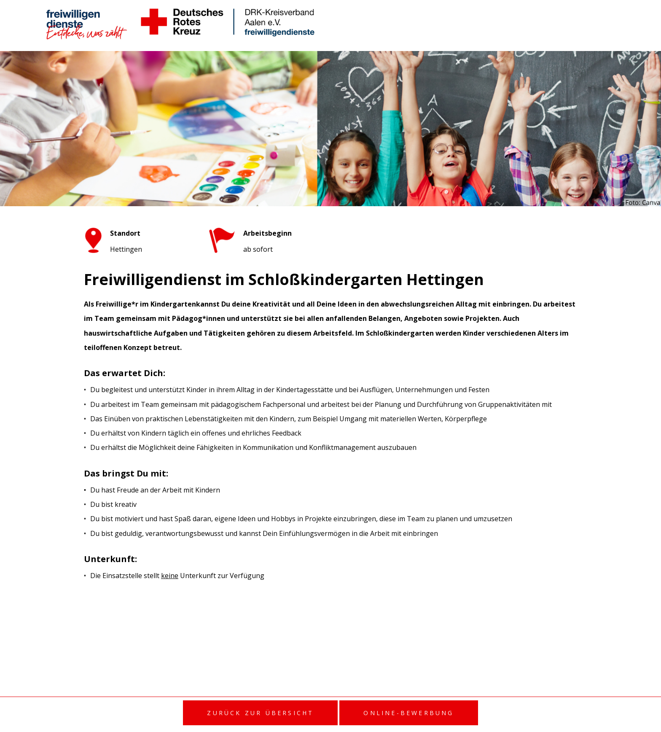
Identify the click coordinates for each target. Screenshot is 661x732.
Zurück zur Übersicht (260, 713)
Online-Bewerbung (408, 713)
